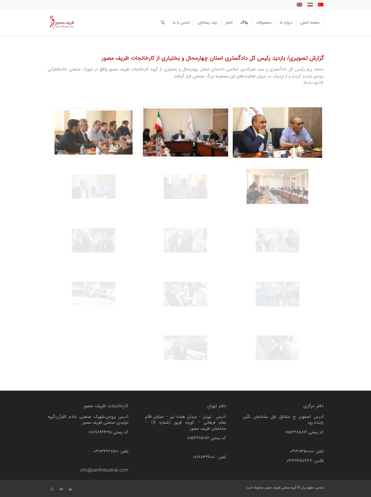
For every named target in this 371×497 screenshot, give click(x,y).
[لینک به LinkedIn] (70, 489)
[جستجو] (163, 22)
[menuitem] (310, 22)
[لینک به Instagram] (52, 489)
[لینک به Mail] (61, 489)
